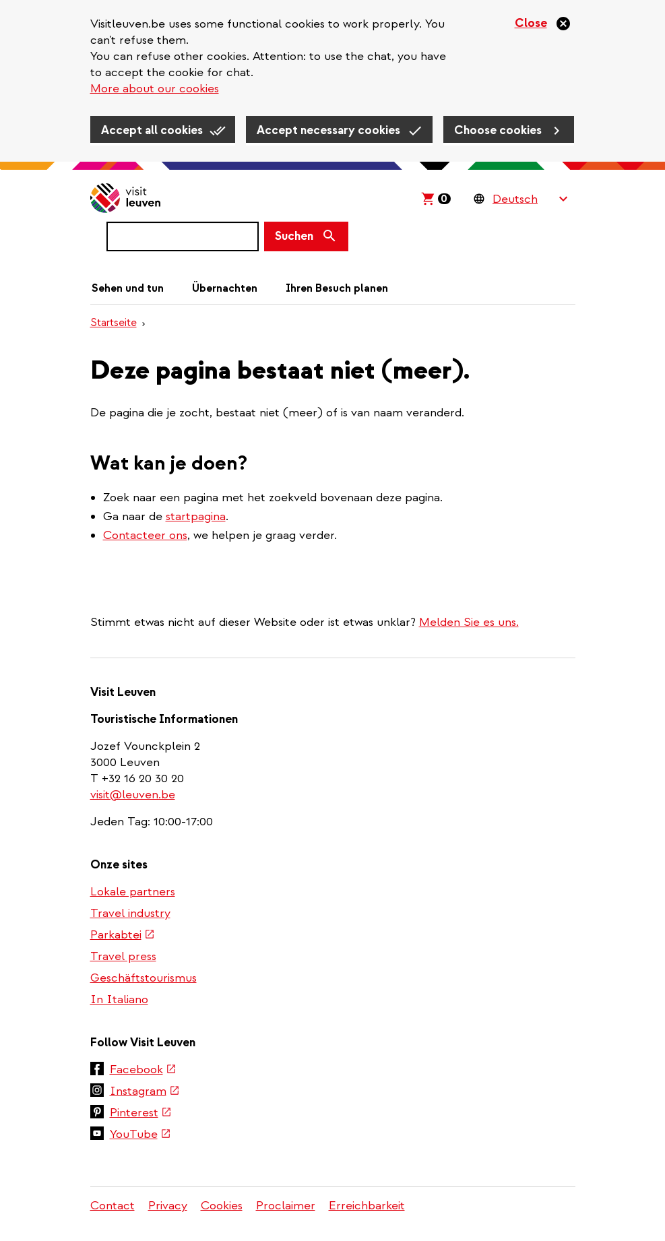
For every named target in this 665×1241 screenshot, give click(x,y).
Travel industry (130, 913)
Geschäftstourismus (143, 978)
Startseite (113, 322)
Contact (112, 1205)
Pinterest (140, 1113)
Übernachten (224, 288)
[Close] (543, 23)
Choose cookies (498, 130)
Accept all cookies (152, 130)
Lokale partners (132, 891)
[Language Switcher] (530, 199)
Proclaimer (285, 1205)
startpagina (196, 516)
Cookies (222, 1205)
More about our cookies (154, 88)
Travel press (123, 956)
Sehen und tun (128, 288)
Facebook (142, 1070)
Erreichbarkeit (367, 1205)
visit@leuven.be (132, 794)
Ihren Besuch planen (337, 288)
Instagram (144, 1092)
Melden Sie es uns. (469, 622)
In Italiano (119, 999)
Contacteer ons (145, 535)
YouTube (140, 1135)
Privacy (167, 1205)
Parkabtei (122, 936)
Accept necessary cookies (328, 130)
